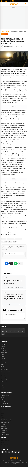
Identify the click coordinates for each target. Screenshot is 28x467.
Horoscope (3, 383)
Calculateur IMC (4, 381)
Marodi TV (3, 397)
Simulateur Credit (5, 387)
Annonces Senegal (5, 422)
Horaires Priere (4, 377)
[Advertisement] (14, 18)
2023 (15, 328)
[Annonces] (1, 1)
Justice (2, 348)
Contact (3, 442)
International (4, 352)
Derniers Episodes (5, 395)
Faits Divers (3, 362)
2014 (3, 334)
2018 (11, 331)
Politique (3, 344)
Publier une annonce (5, 434)
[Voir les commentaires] (20, 263)
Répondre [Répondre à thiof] (20, 287)
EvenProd (3, 399)
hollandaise (4, 241)
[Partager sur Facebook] (7, 263)
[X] (5, 452)
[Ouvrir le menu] (2, 4)
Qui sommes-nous (5, 440)
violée (14, 241)
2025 (7, 328)
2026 (3, 328)
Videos (2, 364)
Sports (2, 356)
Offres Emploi (4, 385)
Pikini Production (5, 403)
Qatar (10, 241)
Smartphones (4, 430)
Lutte (2, 360)
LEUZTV (3, 401)
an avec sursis (11, 239)
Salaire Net (3, 375)
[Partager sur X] (11, 263)
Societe (3, 346)
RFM (2, 411)
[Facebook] (10, 1)
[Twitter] (13, 1)
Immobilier (3, 426)
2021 (23, 328)
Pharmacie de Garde (5, 379)
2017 (15, 331)
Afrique (2, 366)
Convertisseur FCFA (5, 371)
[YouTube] (15, 1)
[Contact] (6, 1)
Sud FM (2, 415)
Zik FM (2, 413)
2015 (23, 331)
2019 (7, 331)
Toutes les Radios (5, 409)
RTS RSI (2, 417)
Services (3, 432)
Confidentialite (4, 444)
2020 (3, 331)
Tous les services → (5, 390)
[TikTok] (19, 452)
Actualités (5, 33)
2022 (19, 328)
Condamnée (18, 239)
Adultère (4, 239)
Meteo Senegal (4, 373)
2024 (11, 328)
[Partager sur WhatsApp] (16, 263)
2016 (19, 331)
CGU (2, 446)
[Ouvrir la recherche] (25, 4)
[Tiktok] (18, 1)
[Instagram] (12, 452)
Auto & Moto (4, 428)
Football (3, 358)
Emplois (3, 424)
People (2, 354)
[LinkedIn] (15, 452)
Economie (3, 350)
